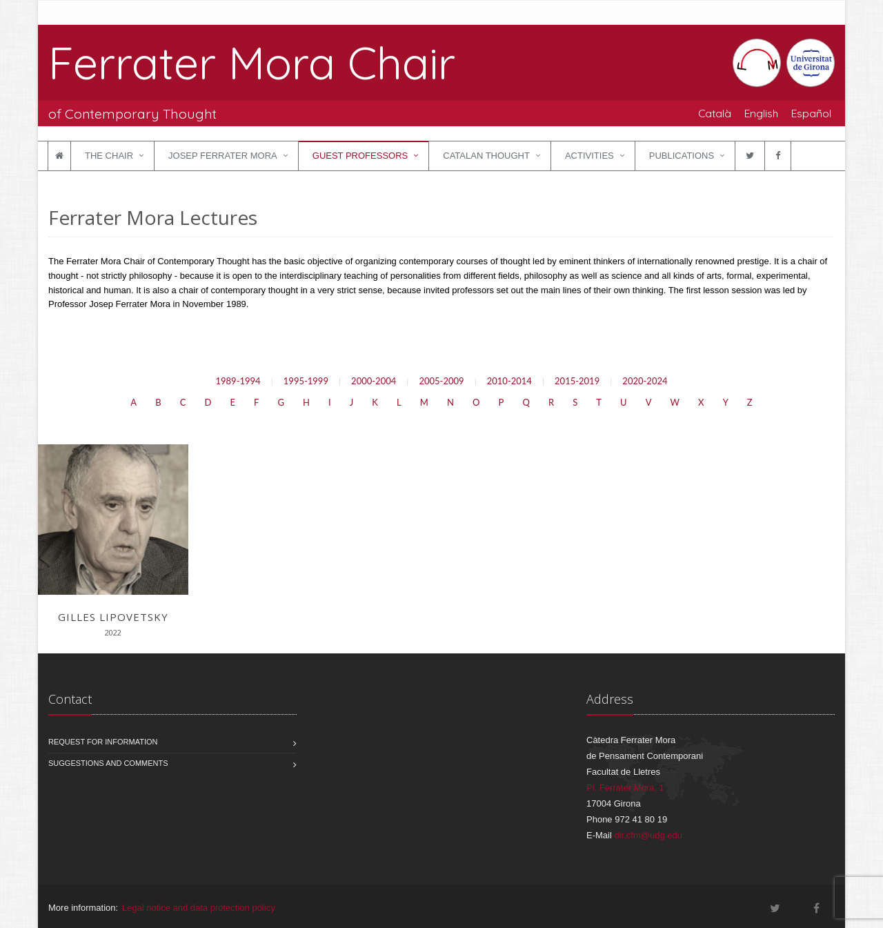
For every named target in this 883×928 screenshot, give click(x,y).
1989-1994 (237, 380)
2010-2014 (509, 380)
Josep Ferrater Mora (222, 155)
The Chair (109, 155)
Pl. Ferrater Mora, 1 (625, 787)
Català (714, 113)
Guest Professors (360, 155)
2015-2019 (577, 380)
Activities (589, 155)
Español (811, 113)
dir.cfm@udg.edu (648, 835)
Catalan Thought (486, 155)
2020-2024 (644, 380)
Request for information (103, 742)
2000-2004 (373, 380)
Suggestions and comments (108, 763)
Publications (681, 155)
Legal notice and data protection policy (198, 907)
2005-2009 (441, 380)
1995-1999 (306, 380)
